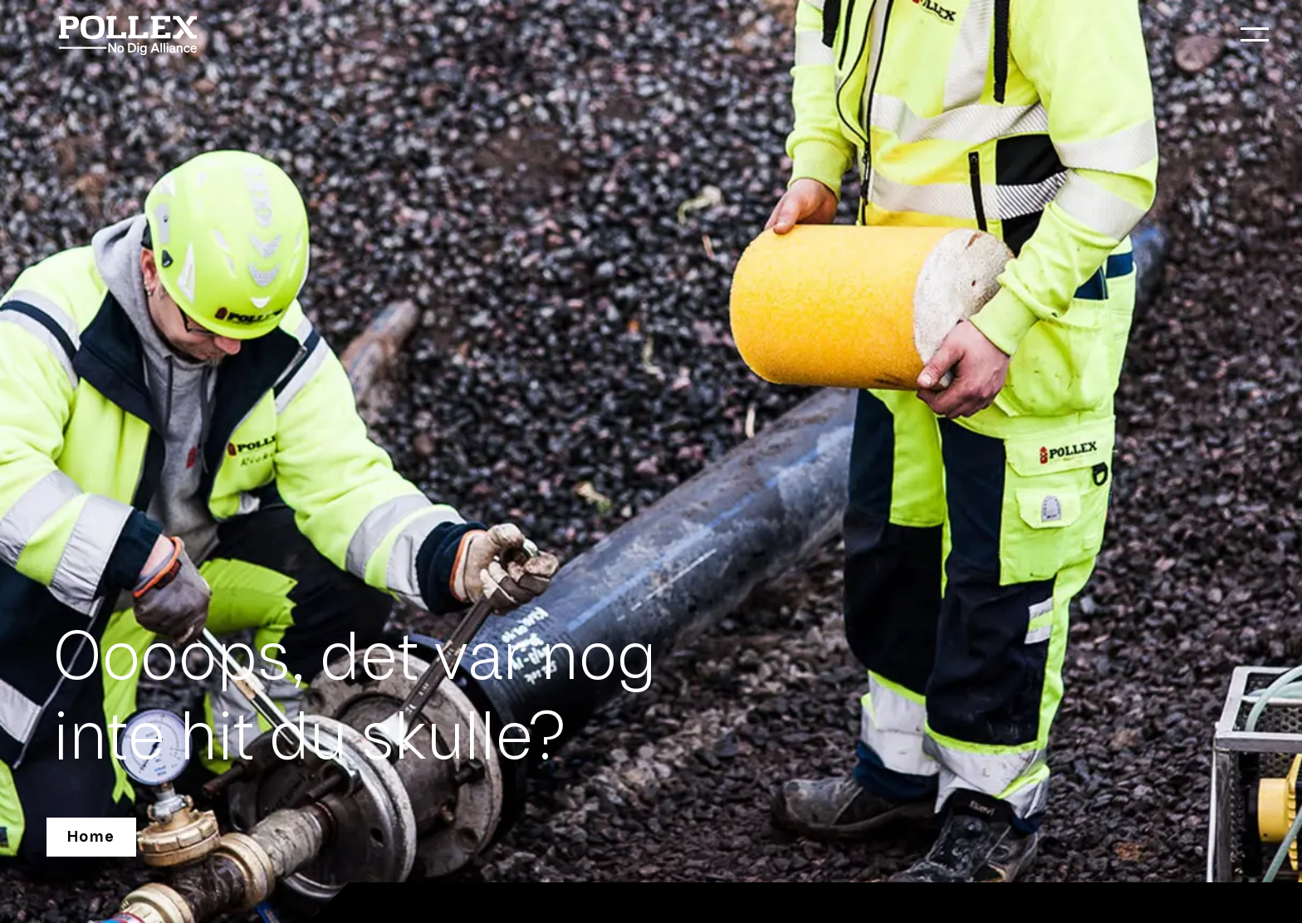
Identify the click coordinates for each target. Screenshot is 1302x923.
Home (91, 836)
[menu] (1254, 34)
